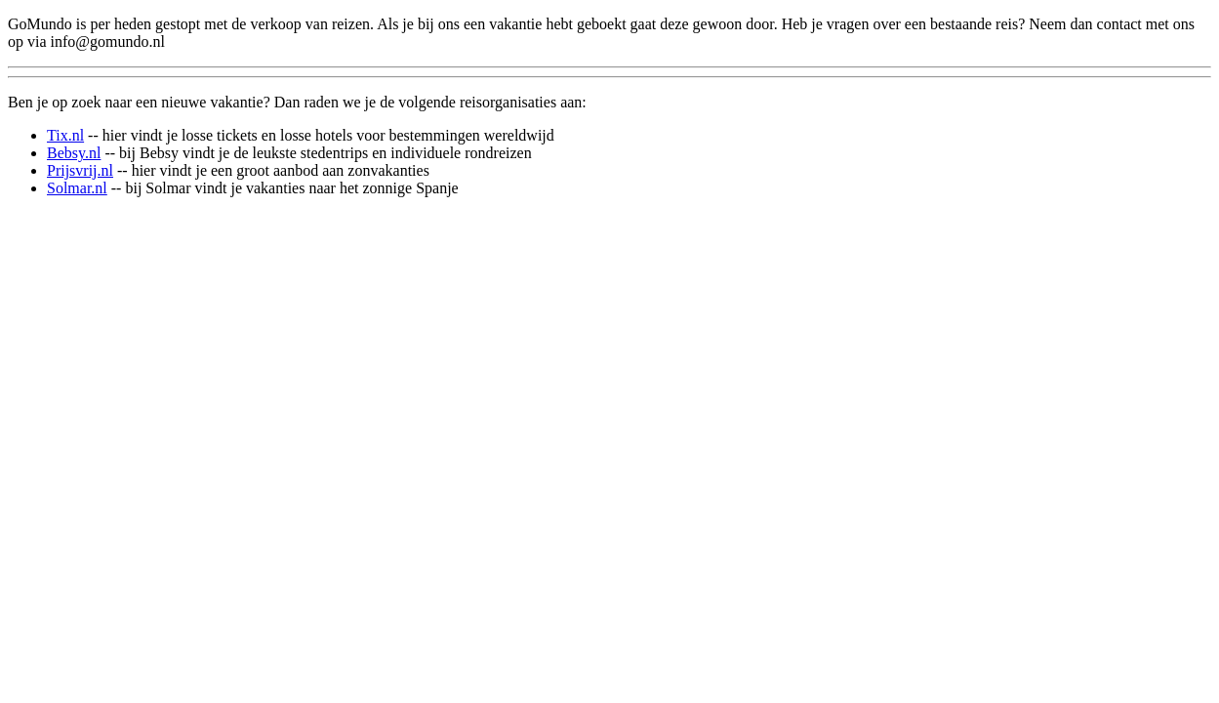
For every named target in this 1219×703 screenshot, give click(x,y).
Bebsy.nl (74, 153)
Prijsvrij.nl (80, 170)
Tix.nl (65, 135)
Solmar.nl (77, 188)
